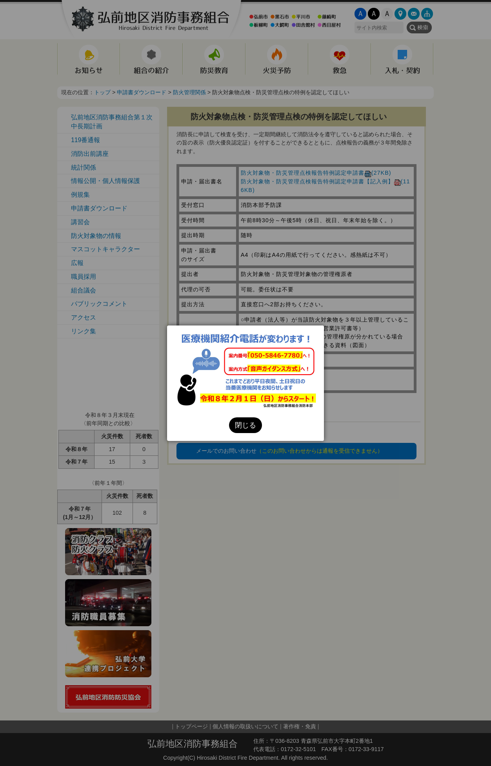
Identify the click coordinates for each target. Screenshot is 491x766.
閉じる (245, 425)
